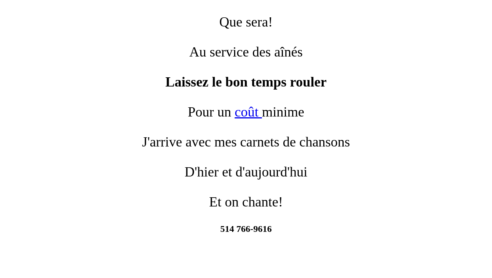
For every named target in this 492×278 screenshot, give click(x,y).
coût (248, 112)
